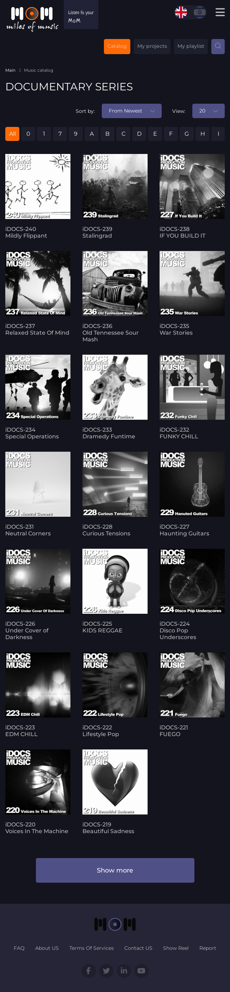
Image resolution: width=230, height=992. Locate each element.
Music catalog (38, 70)
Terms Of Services (91, 948)
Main (10, 70)
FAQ (19, 948)
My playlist (191, 46)
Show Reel (176, 948)
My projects (152, 46)
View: (178, 111)
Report (207, 948)
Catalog (117, 46)
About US (47, 948)
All (12, 133)
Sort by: (85, 111)
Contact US (138, 948)
